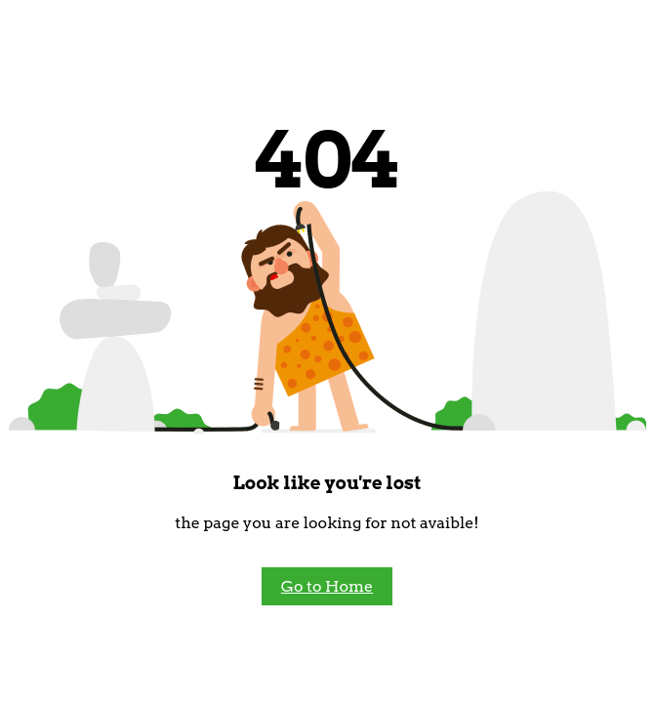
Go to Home (327, 586)
